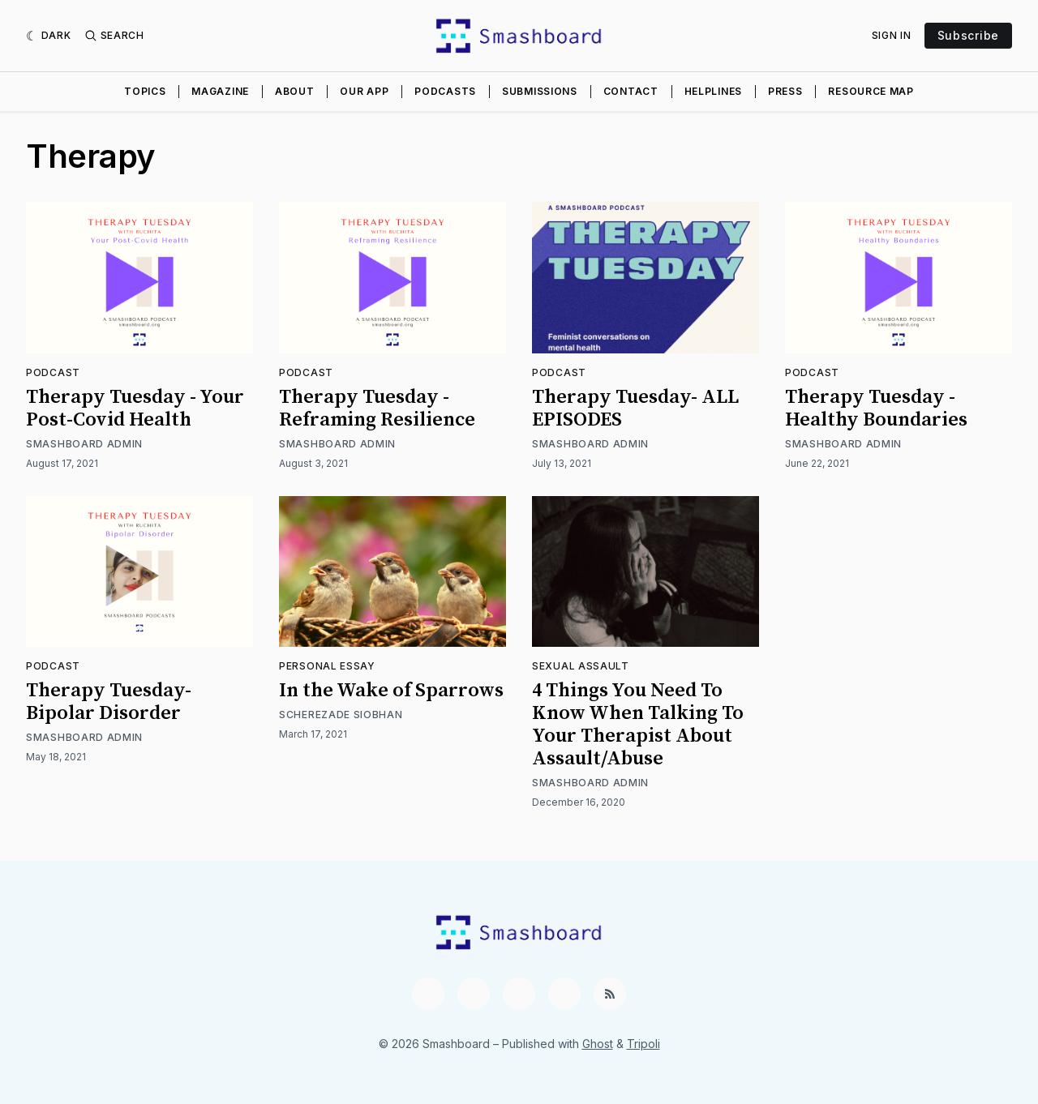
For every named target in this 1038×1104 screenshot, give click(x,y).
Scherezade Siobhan (341, 714)
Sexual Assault (580, 666)
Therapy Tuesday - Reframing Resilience (377, 408)
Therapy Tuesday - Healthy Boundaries (876, 408)
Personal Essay (327, 666)
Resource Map (870, 91)
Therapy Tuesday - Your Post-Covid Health (135, 408)
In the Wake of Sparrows (391, 690)
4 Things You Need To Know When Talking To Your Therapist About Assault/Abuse (638, 724)
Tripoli (643, 1044)
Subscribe (968, 35)
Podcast (53, 372)
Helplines (713, 91)
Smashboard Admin (84, 444)
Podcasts (445, 91)
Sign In (891, 35)
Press (785, 91)
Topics (144, 91)
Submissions (539, 91)
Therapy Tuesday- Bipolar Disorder (108, 701)
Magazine (220, 91)
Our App (364, 91)
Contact (630, 91)
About (295, 91)
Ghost (597, 1044)
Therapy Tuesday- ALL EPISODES (635, 408)
